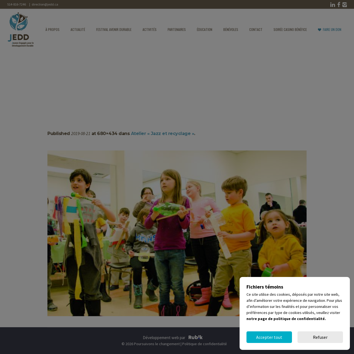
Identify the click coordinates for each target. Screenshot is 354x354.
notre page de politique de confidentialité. (286, 318)
